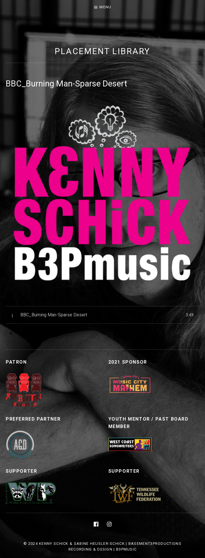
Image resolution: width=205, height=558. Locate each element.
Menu (105, 7)
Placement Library (102, 51)
